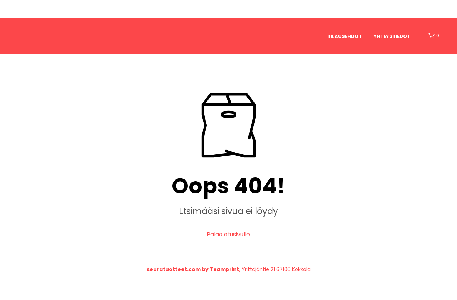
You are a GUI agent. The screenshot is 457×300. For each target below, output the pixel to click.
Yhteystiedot (391, 36)
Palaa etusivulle (228, 234)
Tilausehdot (344, 36)
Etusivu (43, 9)
